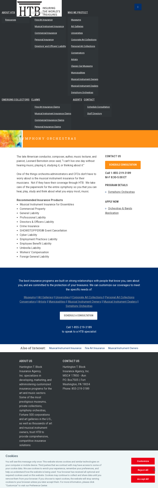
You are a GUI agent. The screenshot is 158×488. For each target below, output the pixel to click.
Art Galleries (77, 26)
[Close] (154, 471)
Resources (10, 19)
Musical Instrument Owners (84, 79)
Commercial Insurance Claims (49, 120)
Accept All (143, 480)
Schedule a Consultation (78, 315)
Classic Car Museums (82, 66)
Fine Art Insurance (44, 19)
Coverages (38, 12)
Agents (77, 99)
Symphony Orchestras (82, 92)
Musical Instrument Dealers (84, 86)
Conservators (77, 52)
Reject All (143, 471)
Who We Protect (78, 12)
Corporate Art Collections (83, 39)
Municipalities (78, 72)
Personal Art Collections (83, 46)
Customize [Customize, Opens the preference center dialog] (143, 462)
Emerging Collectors (15, 99)
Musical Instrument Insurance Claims (53, 113)
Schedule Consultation (98, 107)
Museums (76, 19)
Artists (74, 59)
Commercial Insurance (46, 33)
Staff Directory (94, 113)
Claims (35, 99)
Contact (89, 99)
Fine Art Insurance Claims (47, 107)
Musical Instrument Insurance (49, 26)
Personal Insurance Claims (48, 126)
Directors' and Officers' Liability (50, 46)
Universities (77, 33)
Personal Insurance (44, 39)
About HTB (8, 12)
